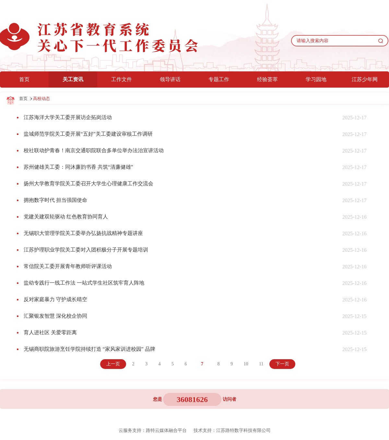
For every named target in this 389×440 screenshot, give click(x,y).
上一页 (113, 363)
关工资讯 (73, 79)
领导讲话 (170, 79)
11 (261, 363)
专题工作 (218, 79)
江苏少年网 (365, 79)
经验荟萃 (267, 79)
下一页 (282, 363)
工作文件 (121, 79)
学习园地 (316, 79)
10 (246, 363)
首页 (24, 79)
